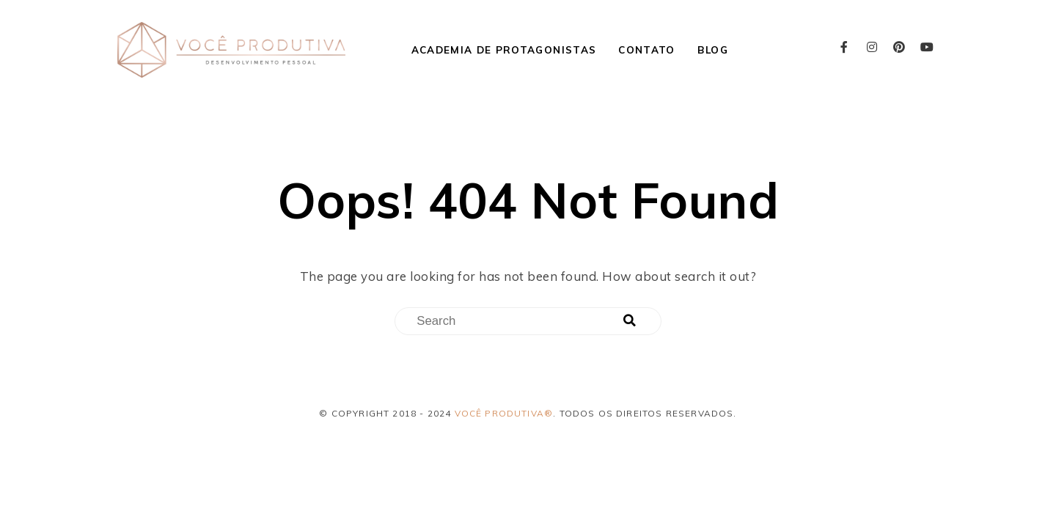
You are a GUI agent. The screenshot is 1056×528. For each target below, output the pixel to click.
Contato (646, 49)
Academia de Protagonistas (504, 49)
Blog (712, 49)
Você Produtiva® (504, 413)
